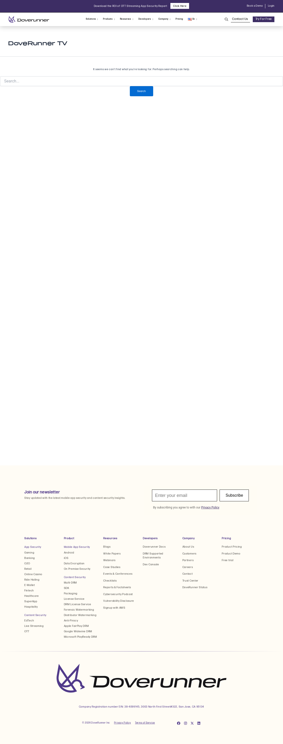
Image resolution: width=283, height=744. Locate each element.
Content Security (35, 615)
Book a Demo (255, 5)
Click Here (179, 6)
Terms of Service (145, 722)
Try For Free (263, 19)
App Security (32, 547)
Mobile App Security (77, 547)
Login (271, 5)
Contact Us (240, 19)
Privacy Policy (122, 722)
